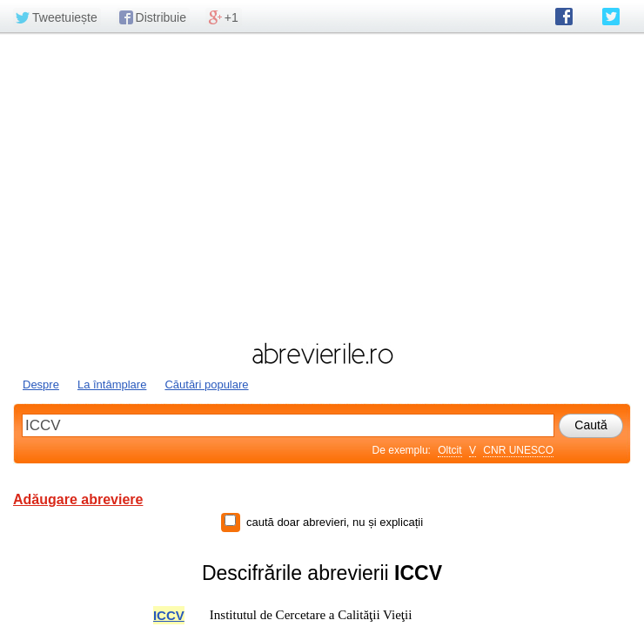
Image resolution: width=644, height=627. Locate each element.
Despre (41, 384)
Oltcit (449, 450)
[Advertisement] (322, 185)
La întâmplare (112, 384)
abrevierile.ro (322, 353)
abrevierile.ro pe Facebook (564, 16)
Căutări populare (206, 384)
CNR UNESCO (518, 450)
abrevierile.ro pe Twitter (611, 16)
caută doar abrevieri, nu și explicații (334, 522)
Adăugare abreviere (78, 499)
